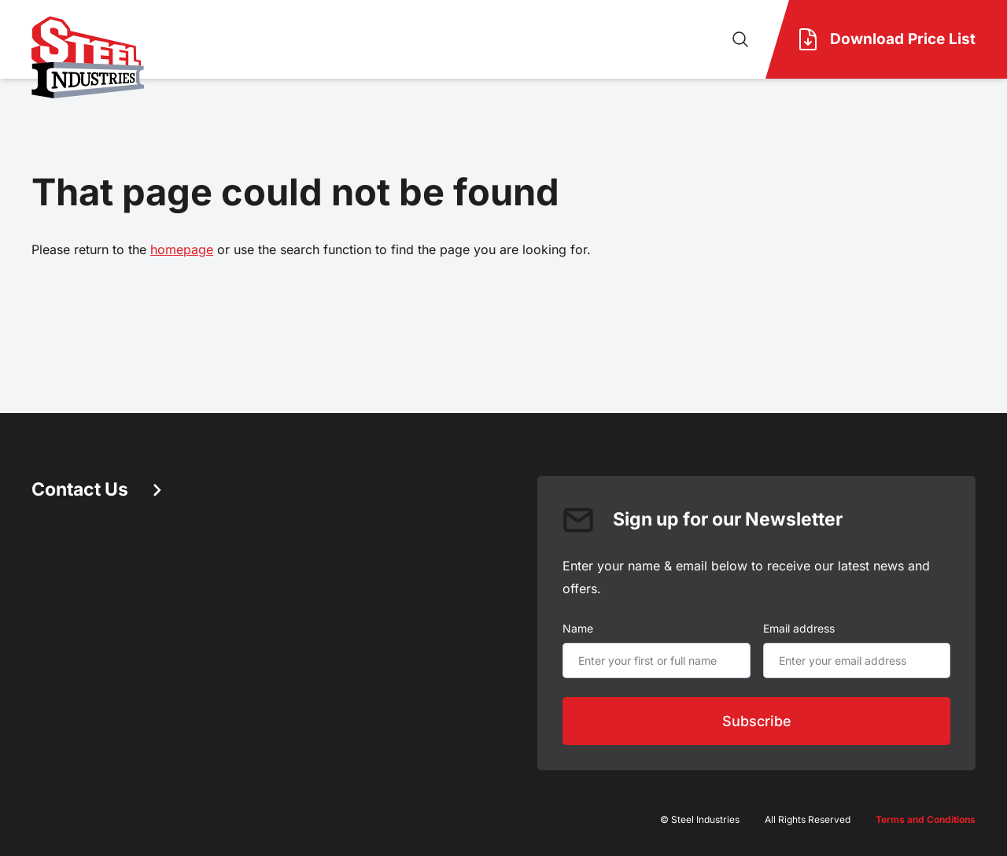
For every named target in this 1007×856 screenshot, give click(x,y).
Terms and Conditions (926, 819)
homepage (181, 249)
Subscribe (756, 721)
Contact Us (96, 489)
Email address (799, 628)
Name (578, 628)
